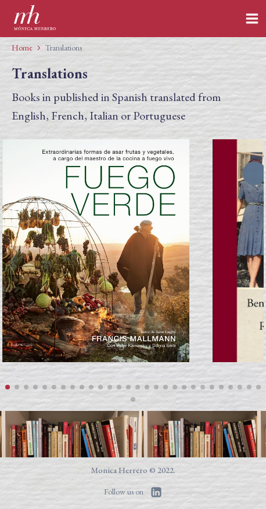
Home (22, 47)
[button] (7, 387)
